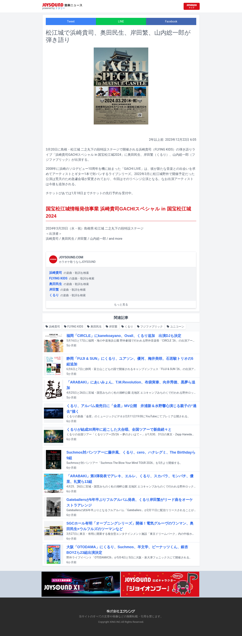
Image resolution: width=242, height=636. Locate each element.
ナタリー (60, 8)
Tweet (71, 21)
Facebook (171, 21)
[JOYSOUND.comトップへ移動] (192, 6)
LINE (121, 21)
